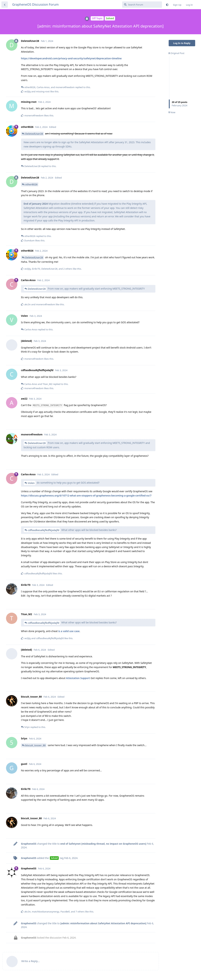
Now (171, 112)
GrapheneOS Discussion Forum (35, 4)
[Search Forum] (142, 4)
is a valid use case (69, 631)
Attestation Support (78, 678)
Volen (31, 483)
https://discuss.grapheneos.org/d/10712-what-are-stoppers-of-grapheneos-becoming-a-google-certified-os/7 (86, 495)
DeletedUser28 (34, 133)
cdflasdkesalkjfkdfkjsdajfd (43, 530)
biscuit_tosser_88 (35, 745)
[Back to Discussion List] (4, 4)
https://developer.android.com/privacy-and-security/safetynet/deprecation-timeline (71, 58)
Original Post (176, 53)
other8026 (31, 184)
